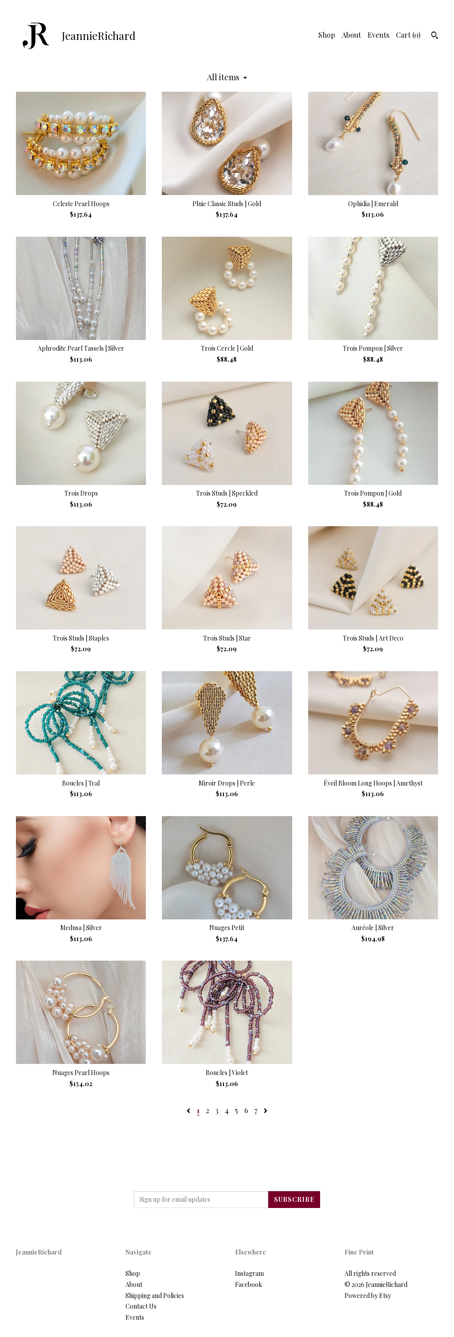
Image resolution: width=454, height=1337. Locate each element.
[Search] (434, 36)
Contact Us (141, 1306)
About (351, 34)
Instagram (249, 1273)
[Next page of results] (265, 1110)
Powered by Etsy (367, 1295)
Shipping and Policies (154, 1295)
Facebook (248, 1284)
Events (378, 34)
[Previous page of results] (189, 1110)
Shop (326, 34)
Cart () (408, 34)
